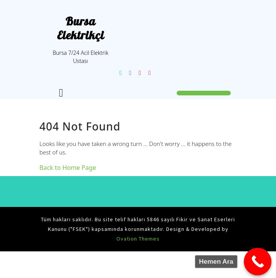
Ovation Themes (138, 238)
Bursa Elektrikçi (80, 28)
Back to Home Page (67, 167)
